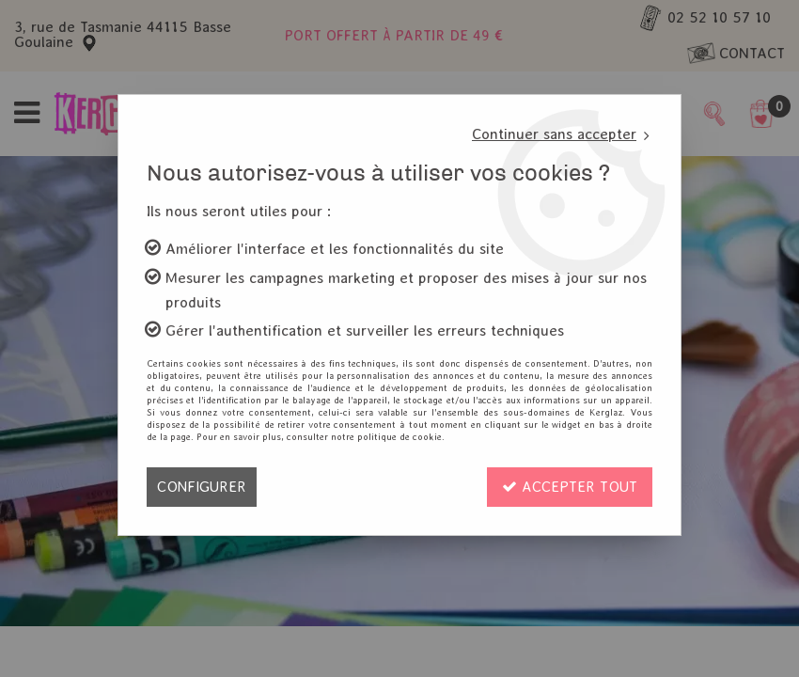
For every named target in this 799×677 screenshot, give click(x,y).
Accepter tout (569, 487)
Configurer (201, 487)
